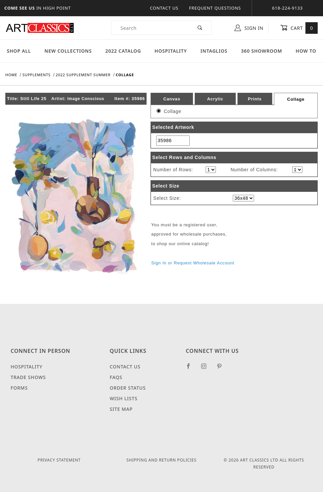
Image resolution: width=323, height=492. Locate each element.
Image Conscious (85, 98)
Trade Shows (28, 377)
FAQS (116, 377)
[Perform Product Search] (200, 27)
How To (306, 51)
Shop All (19, 51)
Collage (296, 99)
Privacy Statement (59, 460)
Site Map (121, 409)
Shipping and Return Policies (161, 460)
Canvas (171, 98)
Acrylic (215, 98)
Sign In (248, 28)
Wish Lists (124, 398)
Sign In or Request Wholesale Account (192, 262)
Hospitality (171, 51)
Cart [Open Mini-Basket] (299, 27)
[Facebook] (191, 368)
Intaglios (214, 51)
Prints (255, 98)
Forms (19, 388)
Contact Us (164, 8)
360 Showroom (261, 51)
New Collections (68, 51)
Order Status (128, 388)
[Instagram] (206, 368)
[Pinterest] (222, 368)
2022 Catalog (123, 51)
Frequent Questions (215, 8)
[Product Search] (150, 27)
